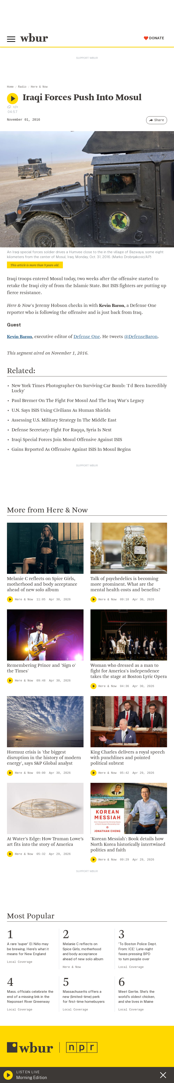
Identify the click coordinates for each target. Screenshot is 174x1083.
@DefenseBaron (141, 337)
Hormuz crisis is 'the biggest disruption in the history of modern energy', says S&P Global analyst (44, 758)
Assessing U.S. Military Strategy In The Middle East (64, 420)
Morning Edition (31, 1077)
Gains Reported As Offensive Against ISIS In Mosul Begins (71, 449)
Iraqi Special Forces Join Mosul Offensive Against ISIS (67, 439)
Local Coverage (19, 961)
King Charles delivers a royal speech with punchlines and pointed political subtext (127, 758)
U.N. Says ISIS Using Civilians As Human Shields (61, 410)
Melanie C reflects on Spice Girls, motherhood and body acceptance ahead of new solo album (42, 584)
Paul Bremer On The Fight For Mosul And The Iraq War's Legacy (78, 400)
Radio (22, 87)
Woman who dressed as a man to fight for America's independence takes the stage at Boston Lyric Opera (128, 671)
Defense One (87, 337)
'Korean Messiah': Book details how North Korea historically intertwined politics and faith (127, 844)
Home (10, 87)
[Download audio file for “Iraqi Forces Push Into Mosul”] (9, 107)
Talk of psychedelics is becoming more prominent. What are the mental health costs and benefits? (125, 584)
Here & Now (39, 87)
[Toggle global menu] (11, 39)
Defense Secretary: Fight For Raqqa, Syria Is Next (62, 430)
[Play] (10, 599)
